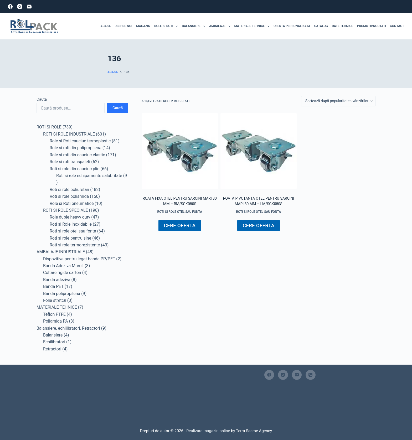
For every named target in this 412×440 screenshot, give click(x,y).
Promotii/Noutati (371, 26)
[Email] (29, 6)
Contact (397, 26)
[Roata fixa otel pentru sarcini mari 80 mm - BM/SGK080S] (180, 151)
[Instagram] (19, 6)
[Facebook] (10, 6)
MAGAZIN (143, 26)
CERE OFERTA (180, 225)
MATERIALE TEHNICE (253, 26)
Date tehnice (342, 26)
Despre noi (123, 26)
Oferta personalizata (292, 26)
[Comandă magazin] (338, 101)
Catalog (321, 26)
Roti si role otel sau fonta (179, 212)
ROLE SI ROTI (167, 26)
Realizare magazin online (208, 430)
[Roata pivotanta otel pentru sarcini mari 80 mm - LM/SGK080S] (258, 151)
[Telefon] (311, 375)
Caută (42, 99)
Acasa (105, 26)
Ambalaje (220, 26)
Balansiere (194, 26)
